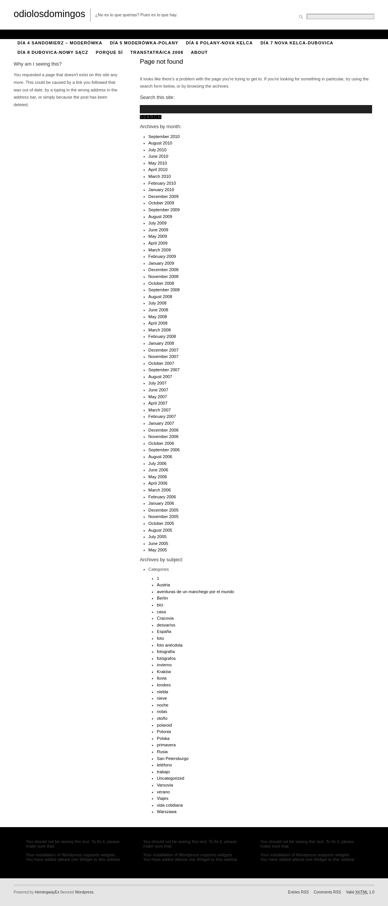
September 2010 (164, 136)
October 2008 (161, 283)
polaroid (164, 725)
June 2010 (158, 156)
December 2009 (164, 196)
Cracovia (165, 618)
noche (162, 705)
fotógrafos (166, 658)
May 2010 (158, 163)
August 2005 (160, 530)
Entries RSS (298, 892)
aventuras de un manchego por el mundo (195, 591)
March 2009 (160, 250)
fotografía (166, 651)
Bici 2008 (53, 33)
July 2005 (158, 536)
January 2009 (161, 263)
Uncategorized (170, 778)
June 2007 (158, 390)
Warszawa (167, 811)
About (25, 33)
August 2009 (160, 216)
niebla (162, 691)
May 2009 (158, 236)
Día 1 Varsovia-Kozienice (105, 33)
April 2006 (158, 483)
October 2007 (161, 363)
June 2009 (158, 230)
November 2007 (164, 356)
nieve (162, 698)
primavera (166, 745)
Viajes (162, 798)
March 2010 (160, 176)
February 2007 (162, 416)
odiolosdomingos (49, 13)
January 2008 (161, 343)
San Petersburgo (173, 758)
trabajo (163, 771)
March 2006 (160, 490)
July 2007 (158, 383)
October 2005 (161, 523)
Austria (163, 585)
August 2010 (160, 143)
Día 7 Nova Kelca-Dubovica (296, 43)
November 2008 (164, 276)
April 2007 (158, 403)
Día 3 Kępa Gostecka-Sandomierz (283, 33)
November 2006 (164, 436)
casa (161, 611)
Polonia (164, 731)
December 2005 (164, 510)
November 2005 (164, 516)
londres (164, 685)
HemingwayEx (47, 892)
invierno (164, 665)
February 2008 (162, 336)
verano (163, 792)
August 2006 (160, 456)
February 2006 (162, 497)
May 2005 (158, 550)
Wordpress (84, 892)
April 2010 (158, 169)
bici (160, 605)
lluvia (162, 678)
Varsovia (165, 785)
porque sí (109, 52)
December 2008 (164, 269)
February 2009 (162, 256)
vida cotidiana (170, 805)
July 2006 (158, 463)
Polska (163, 738)
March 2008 (160, 330)
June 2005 (158, 543)
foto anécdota (170, 645)
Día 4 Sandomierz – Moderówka (59, 43)
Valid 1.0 (360, 892)
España (164, 631)
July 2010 (158, 150)
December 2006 (164, 430)
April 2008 (158, 323)
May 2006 (158, 476)
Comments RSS (327, 892)
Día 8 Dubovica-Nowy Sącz (52, 52)
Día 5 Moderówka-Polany (144, 43)
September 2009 (164, 209)
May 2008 (158, 316)
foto (160, 638)
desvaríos (166, 625)
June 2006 (158, 470)
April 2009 (158, 243)
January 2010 (161, 189)
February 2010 (162, 183)
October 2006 (161, 443)
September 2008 (164, 289)
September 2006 (164, 450)
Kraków (164, 671)
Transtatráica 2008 (156, 52)
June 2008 (158, 310)
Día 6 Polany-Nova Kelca (219, 43)
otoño (162, 718)
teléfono (164, 765)
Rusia (162, 751)
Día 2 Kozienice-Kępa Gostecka (189, 33)
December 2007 (164, 350)
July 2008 (158, 303)
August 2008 (160, 296)
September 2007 (164, 369)
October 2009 (161, 203)
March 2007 (160, 410)
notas (162, 711)
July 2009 (158, 223)
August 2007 (160, 376)
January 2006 (161, 503)
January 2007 (161, 423)
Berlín (162, 598)
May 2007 (158, 396)
